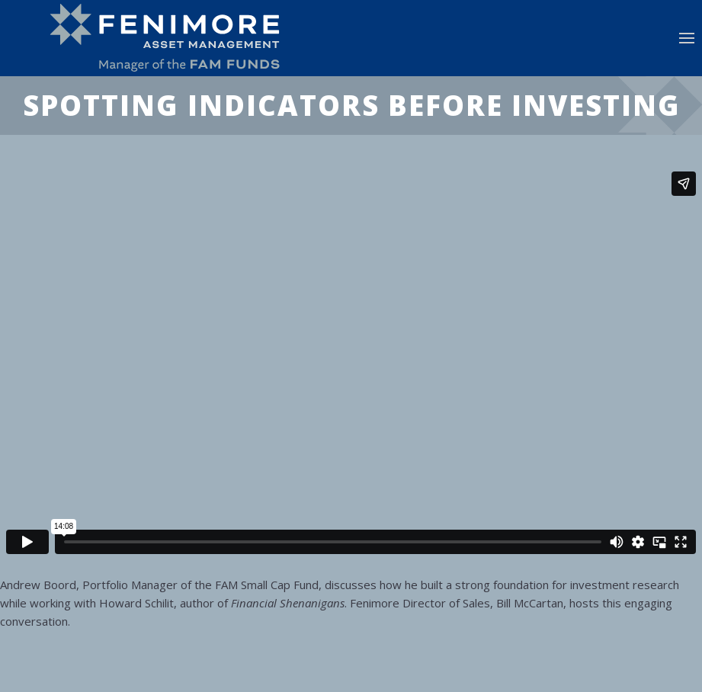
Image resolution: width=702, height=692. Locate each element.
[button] (686, 38)
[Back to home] (171, 38)
